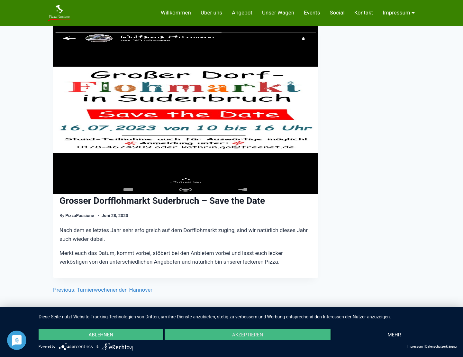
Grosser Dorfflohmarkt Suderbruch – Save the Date (162, 200)
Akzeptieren (247, 335)
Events (312, 12)
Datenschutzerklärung (441, 346)
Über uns (211, 12)
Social (337, 12)
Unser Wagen (278, 12)
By (61, 215)
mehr (394, 335)
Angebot (242, 12)
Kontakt (363, 12)
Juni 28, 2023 (115, 215)
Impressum (396, 12)
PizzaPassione (80, 215)
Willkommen (176, 12)
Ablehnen (101, 335)
